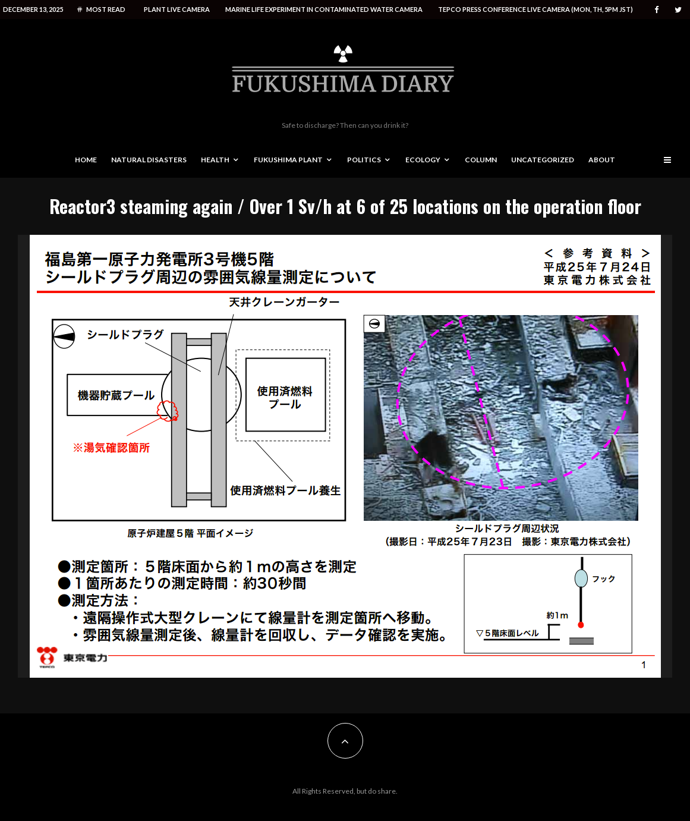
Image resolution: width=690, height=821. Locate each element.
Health (215, 159)
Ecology (422, 159)
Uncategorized (542, 159)
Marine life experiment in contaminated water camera (324, 9)
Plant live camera (177, 9)
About (601, 159)
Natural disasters (149, 159)
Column (481, 159)
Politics (364, 159)
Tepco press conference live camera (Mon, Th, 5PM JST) (535, 9)
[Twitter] (678, 10)
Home (86, 159)
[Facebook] (657, 10)
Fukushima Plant (288, 159)
